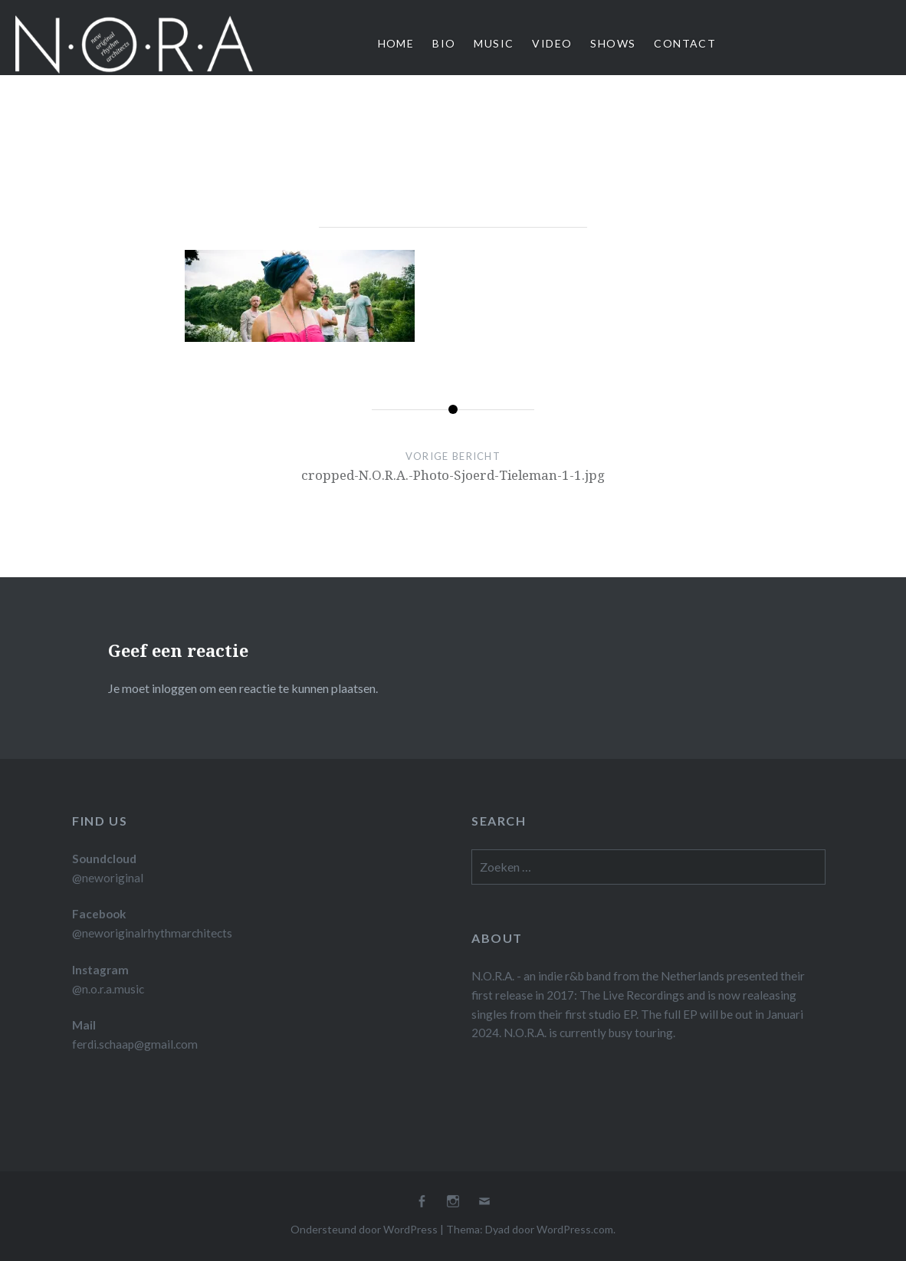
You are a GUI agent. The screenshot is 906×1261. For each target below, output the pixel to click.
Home (396, 43)
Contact (685, 43)
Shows (612, 43)
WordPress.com (575, 1229)
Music (494, 43)
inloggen (174, 688)
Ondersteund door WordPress (364, 1229)
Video (552, 43)
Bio (443, 43)
